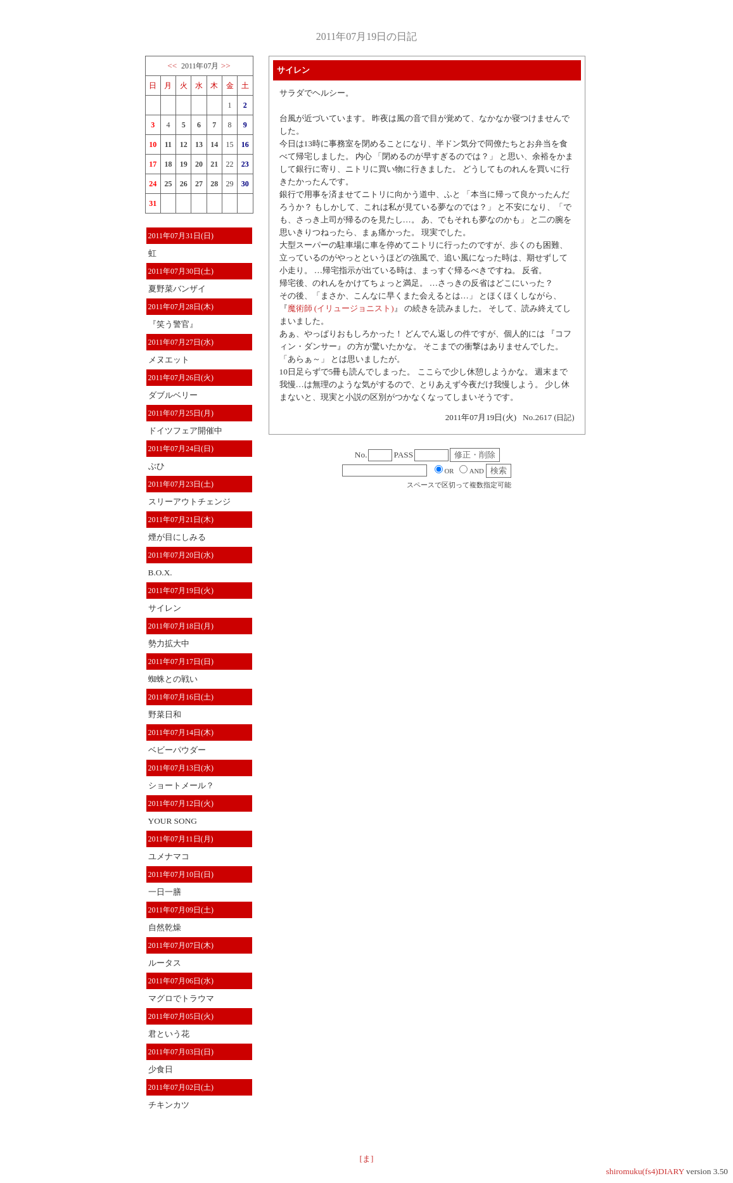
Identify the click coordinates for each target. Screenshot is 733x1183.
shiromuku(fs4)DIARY (645, 1171)
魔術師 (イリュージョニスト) (341, 308)
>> (226, 65)
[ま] (367, 1158)
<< (172, 65)
